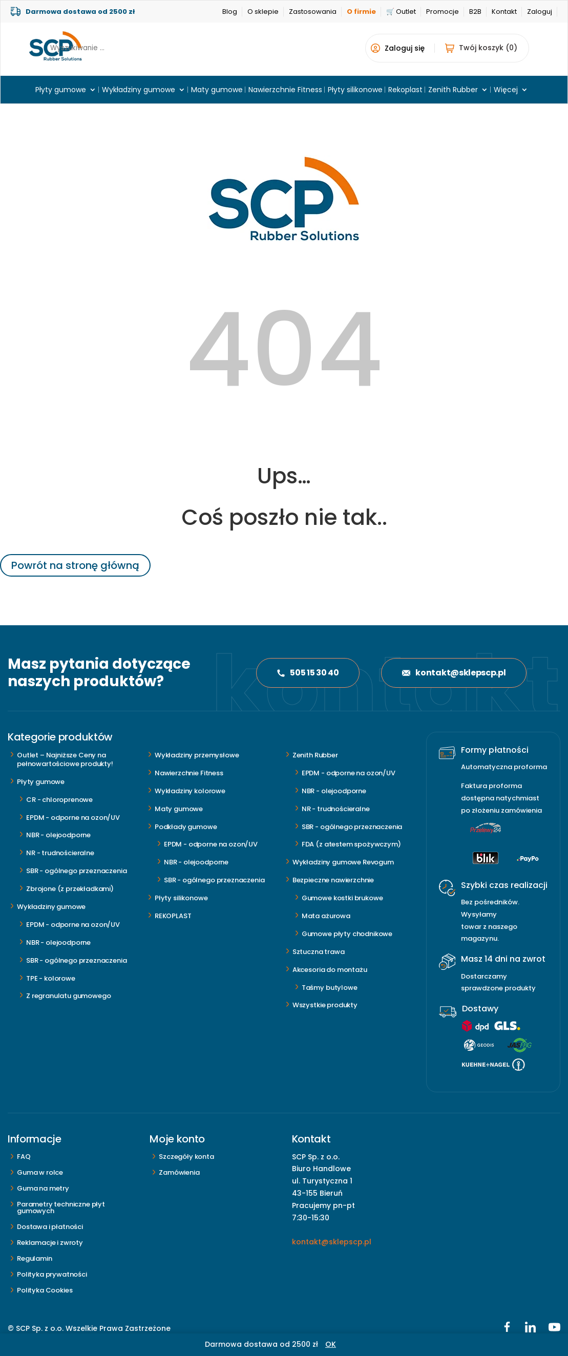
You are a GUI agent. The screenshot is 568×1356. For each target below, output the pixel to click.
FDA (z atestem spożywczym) (351, 844)
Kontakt (504, 11)
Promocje (442, 11)
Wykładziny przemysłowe (197, 755)
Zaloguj (539, 11)
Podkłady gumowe (186, 827)
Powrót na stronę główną (75, 565)
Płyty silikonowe (355, 90)
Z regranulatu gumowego (68, 996)
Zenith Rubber (453, 90)
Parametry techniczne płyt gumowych (61, 1207)
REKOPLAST (173, 916)
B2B (475, 11)
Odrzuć (349, 1344)
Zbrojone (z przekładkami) (70, 889)
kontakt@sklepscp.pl (454, 673)
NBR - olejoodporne (58, 835)
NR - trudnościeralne (60, 853)
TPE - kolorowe (50, 978)
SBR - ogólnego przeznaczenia (76, 871)
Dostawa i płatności (50, 1227)
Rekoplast (405, 90)
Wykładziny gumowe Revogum (343, 862)
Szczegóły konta (186, 1156)
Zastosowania (312, 11)
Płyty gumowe (60, 90)
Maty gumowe (217, 90)
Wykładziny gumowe (138, 90)
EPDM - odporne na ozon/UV (73, 817)
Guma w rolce (40, 1172)
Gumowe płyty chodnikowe (347, 934)
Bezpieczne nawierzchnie (333, 880)
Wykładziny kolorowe (190, 791)
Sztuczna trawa (318, 952)
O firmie (361, 11)
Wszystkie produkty (324, 1005)
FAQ (24, 1156)
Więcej (506, 90)
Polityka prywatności (52, 1274)
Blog (229, 11)
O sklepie (263, 11)
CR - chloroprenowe (59, 799)
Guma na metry (43, 1188)
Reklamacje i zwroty (50, 1242)
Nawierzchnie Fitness (285, 90)
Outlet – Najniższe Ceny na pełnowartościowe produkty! (65, 759)
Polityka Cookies (44, 1290)
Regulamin (34, 1258)
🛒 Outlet (401, 11)
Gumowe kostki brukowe (342, 898)
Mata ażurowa (326, 916)
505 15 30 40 (308, 673)
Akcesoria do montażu (329, 969)
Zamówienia (179, 1172)
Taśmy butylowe (329, 987)
